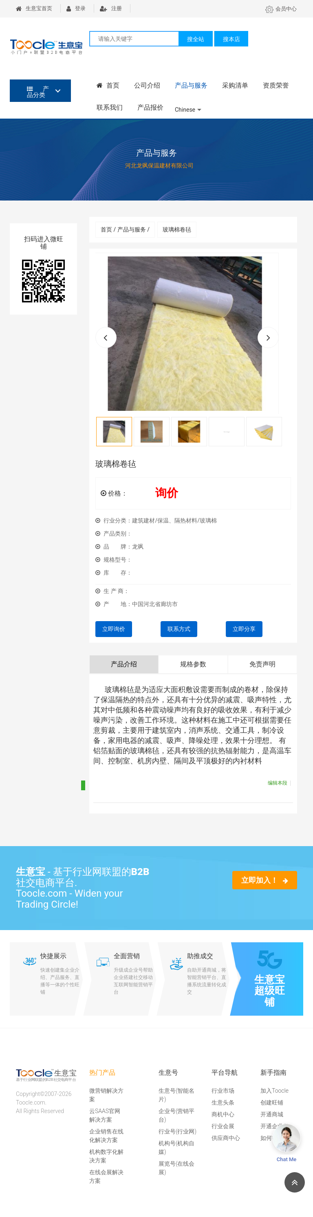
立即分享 (244, 629)
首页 (108, 85)
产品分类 (38, 92)
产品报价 (150, 107)
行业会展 (223, 1126)
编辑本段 (277, 783)
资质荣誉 (276, 85)
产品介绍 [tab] (124, 664)
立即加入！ (264, 880)
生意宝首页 (34, 8)
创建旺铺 (271, 1102)
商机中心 (223, 1114)
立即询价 (113, 629)
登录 (76, 8)
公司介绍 (147, 85)
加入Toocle (274, 1090)
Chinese (185, 109)
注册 (111, 8)
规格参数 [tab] (193, 664)
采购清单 (235, 85)
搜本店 (231, 39)
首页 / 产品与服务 (125, 229)
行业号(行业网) (177, 1131)
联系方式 (179, 629)
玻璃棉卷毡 (177, 229)
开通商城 (271, 1114)
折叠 (94, 785)
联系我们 (110, 107)
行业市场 (223, 1090)
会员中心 (281, 9)
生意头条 (223, 1102)
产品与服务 (191, 85)
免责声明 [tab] (262, 664)
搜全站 (195, 39)
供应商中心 (226, 1138)
